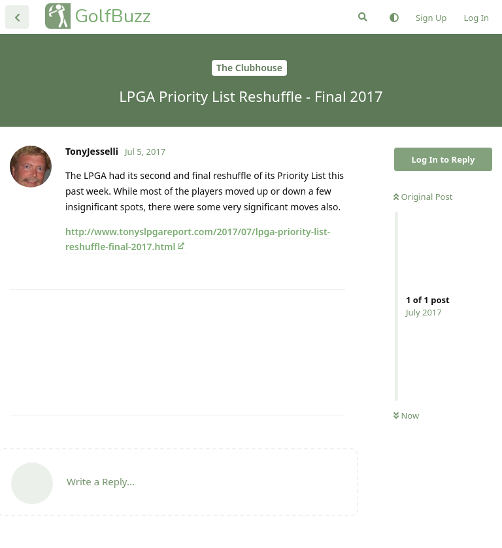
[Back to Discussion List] (17, 17)
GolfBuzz (113, 16)
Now (406, 415)
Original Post (422, 196)
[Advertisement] (177, 352)
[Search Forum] (363, 17)
